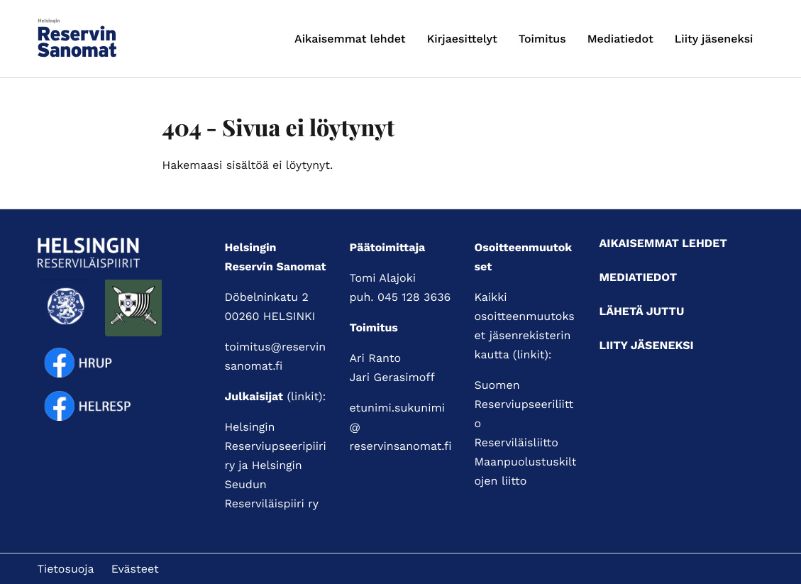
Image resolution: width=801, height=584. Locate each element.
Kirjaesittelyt (462, 38)
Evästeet (135, 568)
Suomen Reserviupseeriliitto (524, 404)
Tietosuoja (66, 568)
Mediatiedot (620, 38)
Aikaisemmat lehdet (350, 38)
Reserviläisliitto (516, 442)
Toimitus (542, 38)
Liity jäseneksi (714, 38)
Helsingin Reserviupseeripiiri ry (275, 446)
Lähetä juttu (642, 311)
